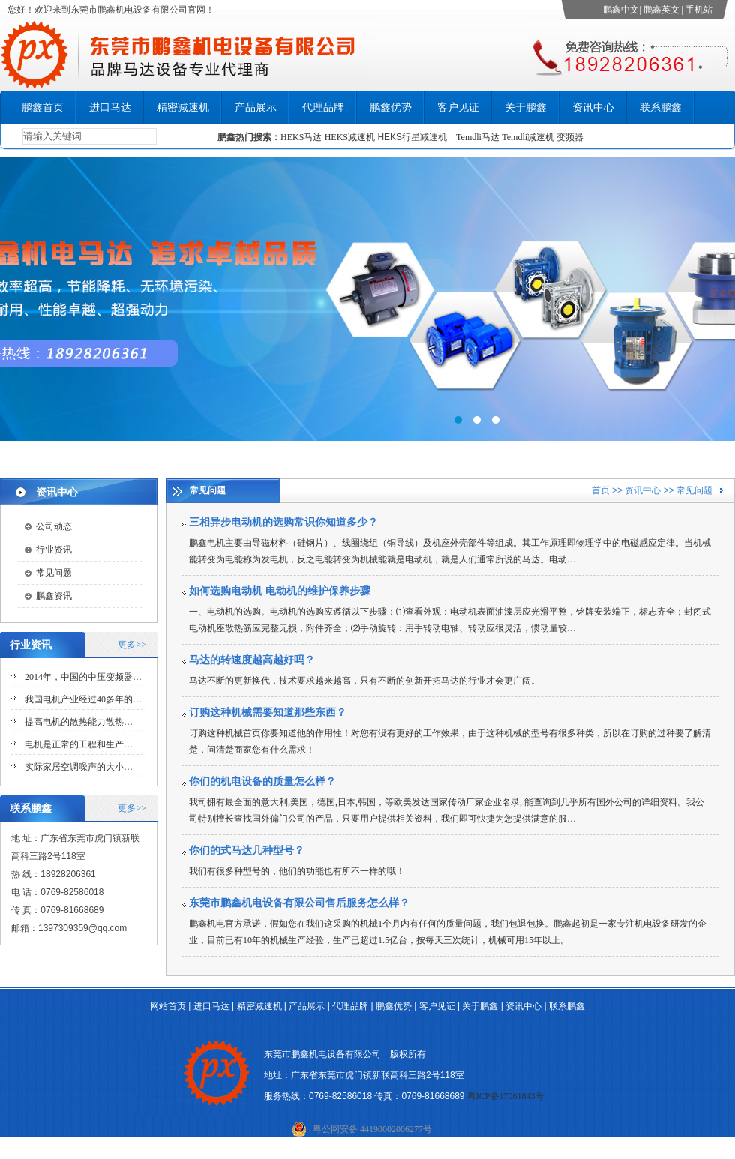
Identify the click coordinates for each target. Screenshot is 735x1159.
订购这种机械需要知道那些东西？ (267, 712)
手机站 (699, 9)
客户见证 (458, 107)
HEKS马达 (301, 137)
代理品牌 (323, 107)
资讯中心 (593, 107)
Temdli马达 (478, 137)
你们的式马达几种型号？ (246, 850)
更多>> (132, 644)
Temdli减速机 (529, 137)
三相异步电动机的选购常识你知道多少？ (283, 522)
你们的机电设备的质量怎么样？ (262, 781)
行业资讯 (54, 549)
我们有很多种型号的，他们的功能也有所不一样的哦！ (297, 871)
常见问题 (54, 573)
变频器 (570, 137)
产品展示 (256, 107)
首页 (601, 490)
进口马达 (110, 107)
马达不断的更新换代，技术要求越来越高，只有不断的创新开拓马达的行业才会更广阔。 (364, 680)
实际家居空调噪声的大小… (79, 767)
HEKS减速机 (350, 137)
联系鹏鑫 (661, 107)
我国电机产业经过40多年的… (83, 699)
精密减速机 (183, 107)
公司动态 (54, 526)
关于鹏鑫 (526, 107)
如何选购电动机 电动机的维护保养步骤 (279, 591)
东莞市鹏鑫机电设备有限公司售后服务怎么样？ (299, 903)
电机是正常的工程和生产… (79, 744)
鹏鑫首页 (43, 107)
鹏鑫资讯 (54, 596)
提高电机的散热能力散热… (79, 722)
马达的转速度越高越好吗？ (252, 660)
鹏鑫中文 (621, 9)
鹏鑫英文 (662, 9)
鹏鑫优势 (391, 107)
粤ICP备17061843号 (505, 1096)
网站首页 (168, 1006)
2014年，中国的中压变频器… (83, 677)
